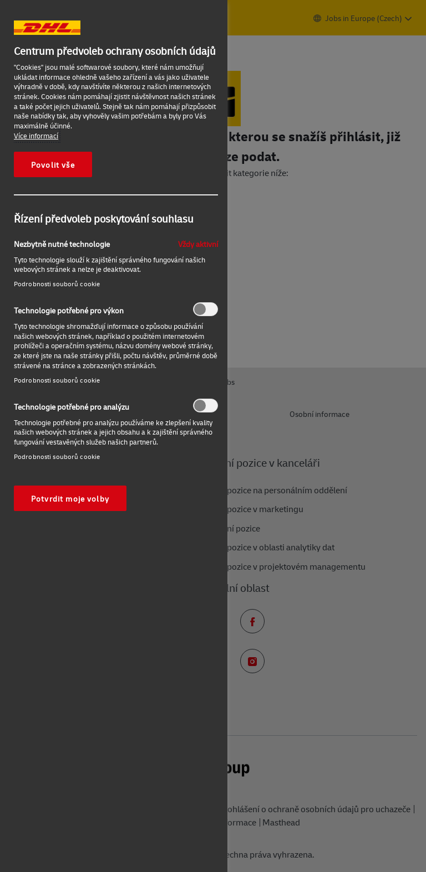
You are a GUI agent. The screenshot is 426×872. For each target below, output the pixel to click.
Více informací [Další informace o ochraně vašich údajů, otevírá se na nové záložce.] (36, 136)
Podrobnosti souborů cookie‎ (57, 283)
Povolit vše (53, 164)
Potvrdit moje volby (70, 498)
